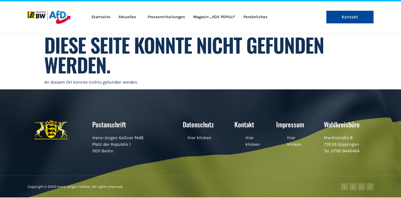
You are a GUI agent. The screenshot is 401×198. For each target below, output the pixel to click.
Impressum (290, 124)
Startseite (101, 17)
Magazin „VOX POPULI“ (215, 17)
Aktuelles (128, 17)
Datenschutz (198, 124)
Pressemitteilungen (167, 17)
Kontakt (244, 124)
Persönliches (258, 17)
